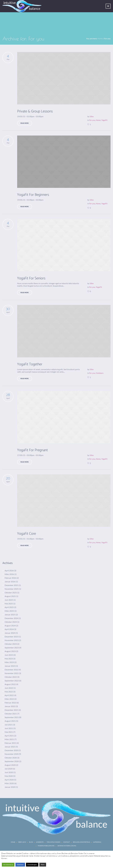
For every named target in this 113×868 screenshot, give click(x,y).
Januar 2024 (10, 633)
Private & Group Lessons (35, 111)
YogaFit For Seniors (31, 278)
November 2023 (11, 640)
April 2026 (9, 570)
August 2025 (10, 596)
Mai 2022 (9, 691)
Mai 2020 (9, 776)
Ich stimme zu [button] (8, 865)
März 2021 (9, 739)
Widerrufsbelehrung (46, 846)
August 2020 (10, 765)
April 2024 (9, 629)
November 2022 (11, 673)
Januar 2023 (10, 666)
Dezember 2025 (11, 585)
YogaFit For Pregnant (32, 450)
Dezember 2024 (11, 618)
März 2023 (9, 662)
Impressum (97, 842)
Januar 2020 (10, 787)
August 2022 (10, 684)
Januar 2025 (10, 614)
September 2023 (12, 647)
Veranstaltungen (53, 842)
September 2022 (12, 680)
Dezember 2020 (11, 750)
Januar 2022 (10, 706)
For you (92, 120)
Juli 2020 (8, 768)
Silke (92, 116)
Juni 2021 (9, 728)
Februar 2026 (10, 578)
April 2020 (9, 779)
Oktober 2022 (11, 677)
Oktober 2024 (11, 622)
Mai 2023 (9, 658)
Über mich (22, 842)
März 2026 (9, 574)
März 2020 (9, 783)
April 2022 (9, 695)
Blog (31, 842)
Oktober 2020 (11, 757)
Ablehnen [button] (20, 865)
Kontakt (66, 842)
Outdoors (100, 373)
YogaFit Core (26, 534)
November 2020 (11, 754)
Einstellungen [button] (32, 865)
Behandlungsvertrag (81, 842)
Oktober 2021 (11, 713)
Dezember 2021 (11, 710)
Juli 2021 (8, 724)
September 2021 (12, 717)
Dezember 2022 (11, 669)
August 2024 (10, 625)
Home (100, 38)
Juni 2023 (9, 655)
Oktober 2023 (11, 644)
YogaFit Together (29, 364)
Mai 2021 (9, 732)
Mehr (43, 865)
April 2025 (9, 607)
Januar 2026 (10, 581)
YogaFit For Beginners (33, 195)
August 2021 (10, 721)
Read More (24, 123)
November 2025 (11, 589)
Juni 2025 (9, 600)
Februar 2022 (10, 702)
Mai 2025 (9, 603)
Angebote (40, 842)
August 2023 (10, 651)
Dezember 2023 (11, 636)
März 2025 (9, 611)
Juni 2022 (9, 688)
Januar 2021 (10, 746)
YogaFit (104, 120)
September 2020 (12, 761)
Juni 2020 (9, 772)
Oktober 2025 (11, 592)
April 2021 (9, 735)
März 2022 (9, 699)
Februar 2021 (10, 743)
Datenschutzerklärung (66, 846)
